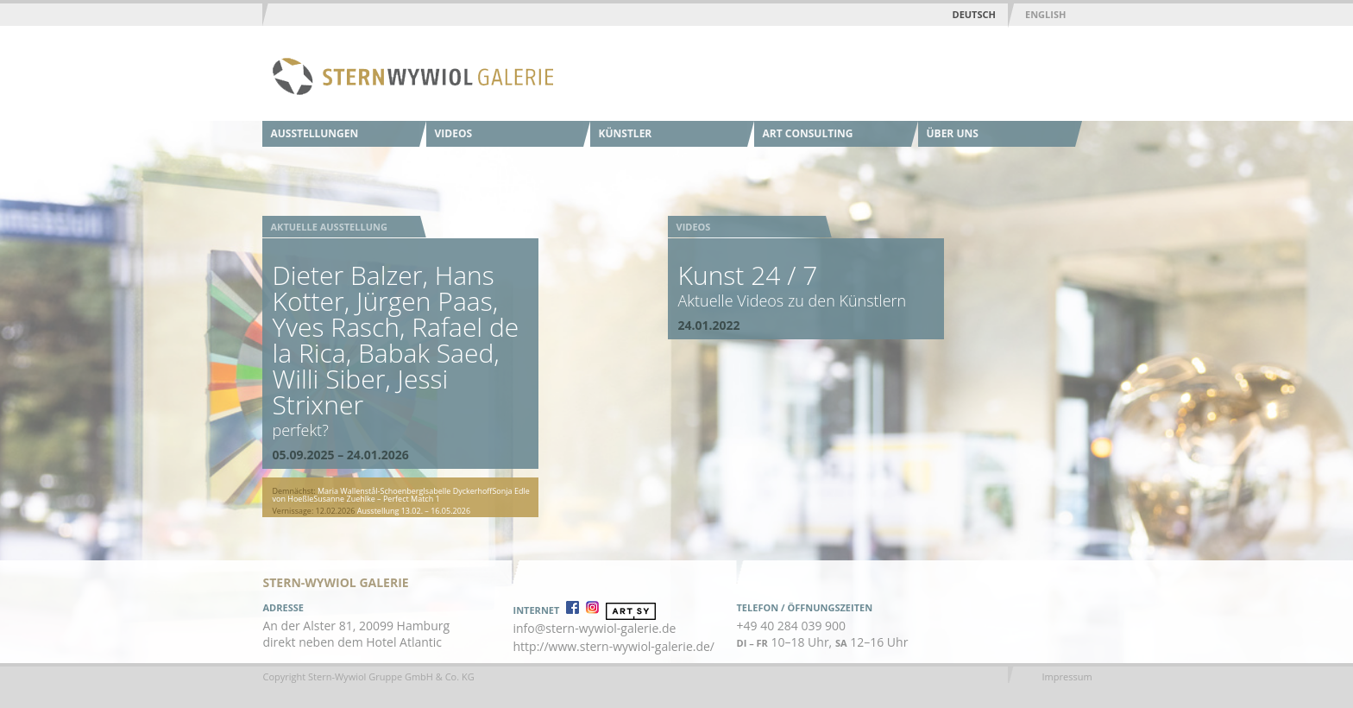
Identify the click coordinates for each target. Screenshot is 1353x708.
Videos (454, 133)
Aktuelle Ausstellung (329, 226)
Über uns (953, 133)
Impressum (1067, 676)
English (1045, 14)
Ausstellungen (315, 133)
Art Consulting (808, 133)
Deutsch (974, 14)
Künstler (625, 133)
